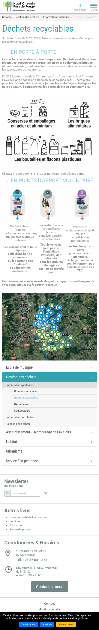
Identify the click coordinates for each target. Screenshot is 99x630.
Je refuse (47, 624)
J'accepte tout (28, 624)
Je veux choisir (66, 624)
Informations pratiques (56, 16)
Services (7, 16)
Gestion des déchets (27, 16)
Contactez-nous (49, 586)
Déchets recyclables (85, 16)
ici (13, 173)
